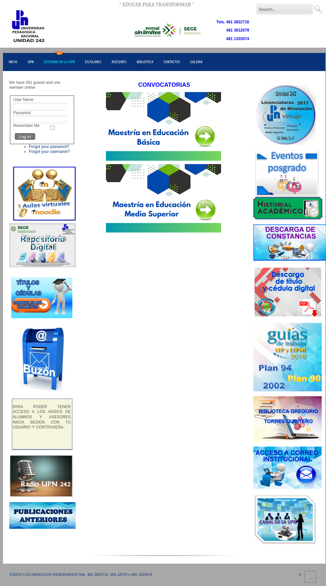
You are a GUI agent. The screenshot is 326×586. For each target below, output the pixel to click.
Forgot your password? (49, 146)
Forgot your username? (49, 151)
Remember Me (26, 125)
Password (22, 112)
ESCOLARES (93, 62)
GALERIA (196, 62)
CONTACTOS (171, 62)
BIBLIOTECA (145, 62)
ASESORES (119, 62)
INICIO (13, 62)
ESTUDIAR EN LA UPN (59, 62)
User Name (23, 99)
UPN (31, 62)
